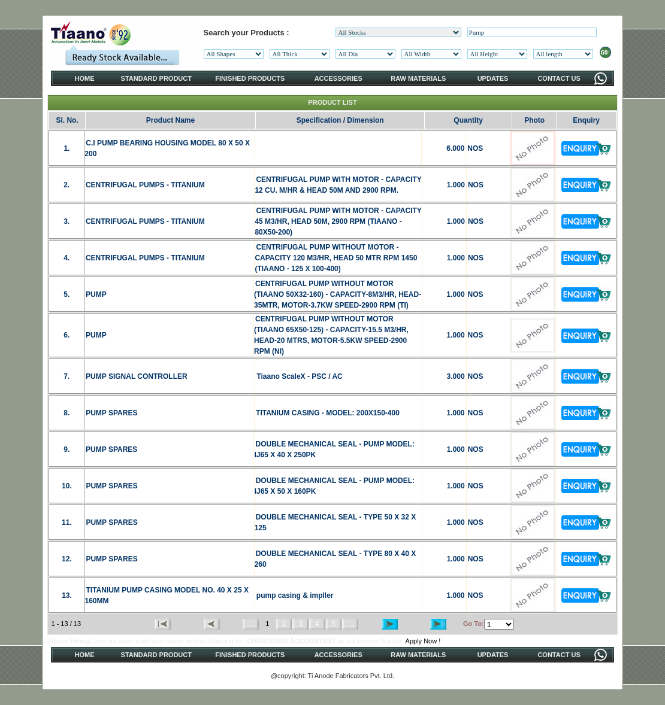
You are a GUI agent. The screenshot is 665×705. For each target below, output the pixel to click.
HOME (85, 78)
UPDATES (493, 78)
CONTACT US (558, 78)
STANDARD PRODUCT (156, 78)
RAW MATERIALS (418, 78)
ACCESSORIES (338, 78)
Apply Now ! (423, 641)
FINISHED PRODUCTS (250, 78)
